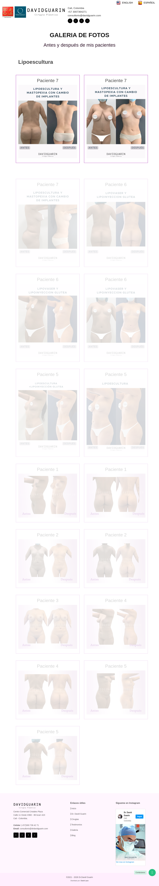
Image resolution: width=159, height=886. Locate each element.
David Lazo (85, 880)
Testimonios (76, 825)
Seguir (139, 817)
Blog (73, 835)
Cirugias (75, 819)
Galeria (74, 830)
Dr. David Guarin (78, 814)
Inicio (73, 808)
